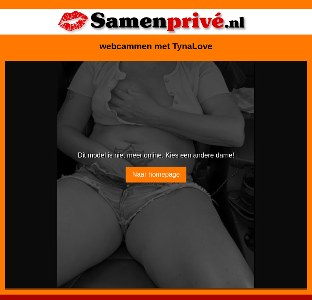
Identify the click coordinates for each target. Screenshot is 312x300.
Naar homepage (156, 174)
